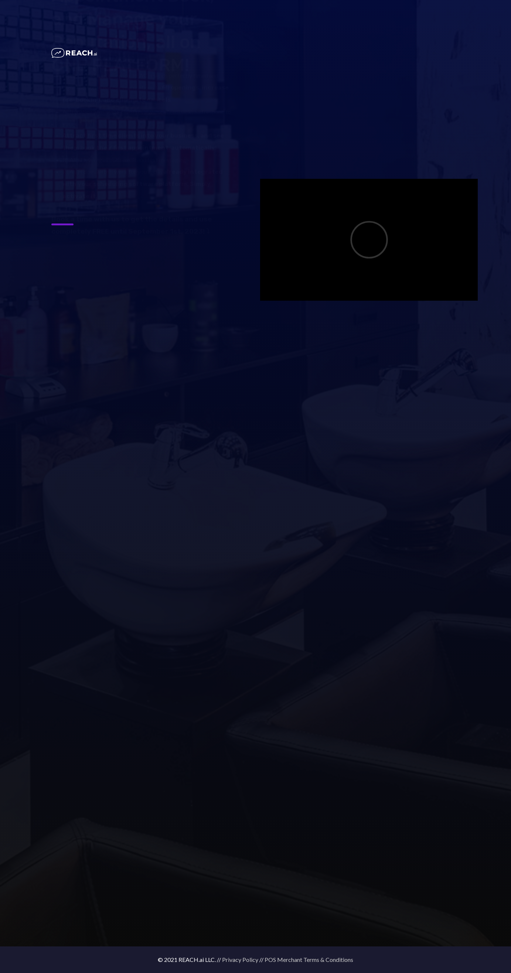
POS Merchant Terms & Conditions (309, 959)
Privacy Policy (240, 959)
